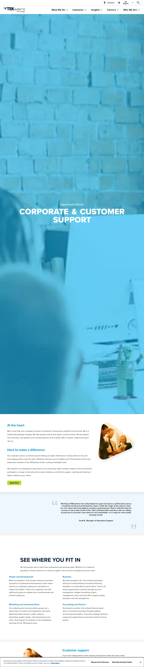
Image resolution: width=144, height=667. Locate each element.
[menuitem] (59, 10)
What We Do (59, 10)
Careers (111, 10)
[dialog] (72, 662)
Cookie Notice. (55, 663)
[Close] (140, 662)
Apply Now (14, 482)
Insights (95, 10)
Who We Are (130, 10)
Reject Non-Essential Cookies (122, 662)
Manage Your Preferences (100, 662)
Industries (78, 10)
